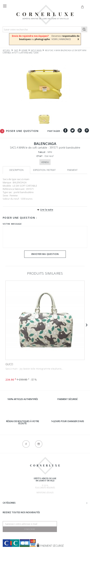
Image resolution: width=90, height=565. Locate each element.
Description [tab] (16, 170)
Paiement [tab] (72, 170)
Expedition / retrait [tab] (44, 170)
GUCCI (9, 364)
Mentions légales (45, 492)
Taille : (42, 152)
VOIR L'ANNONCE (61, 39)
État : (40, 156)
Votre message (12, 223)
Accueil (6, 50)
